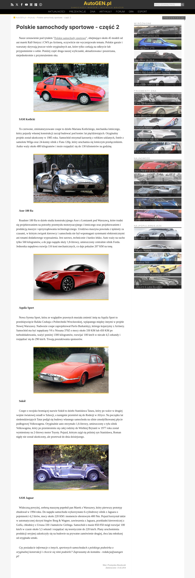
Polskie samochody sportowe (70, 38)
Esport (142, 11)
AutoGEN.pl (21, 17)
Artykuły (105, 11)
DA (92, 11)
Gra (131, 11)
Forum (120, 11)
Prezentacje (77, 11)
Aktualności (56, 11)
